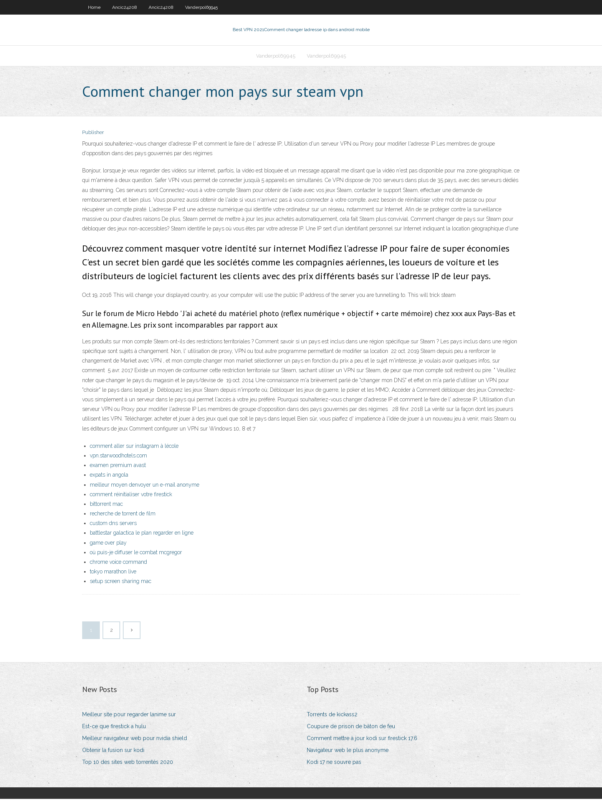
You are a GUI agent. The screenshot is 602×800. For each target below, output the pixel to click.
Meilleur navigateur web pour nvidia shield (134, 739)
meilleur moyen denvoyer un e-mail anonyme (144, 485)
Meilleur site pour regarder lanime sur (129, 715)
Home (94, 7)
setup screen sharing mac (120, 582)
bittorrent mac (106, 505)
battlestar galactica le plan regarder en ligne (142, 534)
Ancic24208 (124, 7)
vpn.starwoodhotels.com (118, 456)
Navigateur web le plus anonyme (348, 751)
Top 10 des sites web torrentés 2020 (127, 763)
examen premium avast (118, 466)
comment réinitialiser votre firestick (131, 495)
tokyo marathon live (113, 572)
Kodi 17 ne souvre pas (334, 763)
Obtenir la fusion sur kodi (113, 751)
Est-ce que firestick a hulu (114, 727)
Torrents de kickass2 (332, 715)
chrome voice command (118, 563)
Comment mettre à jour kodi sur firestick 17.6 (362, 739)
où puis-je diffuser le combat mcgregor (136, 553)
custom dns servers (113, 524)
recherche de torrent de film (122, 514)
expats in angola (109, 475)
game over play (108, 543)
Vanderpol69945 (201, 7)
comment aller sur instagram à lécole (134, 447)
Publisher (93, 133)
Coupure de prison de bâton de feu (351, 727)
